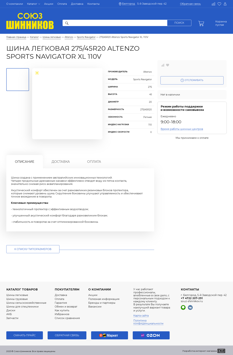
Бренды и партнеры (101, 302)
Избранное (62, 314)
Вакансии (95, 306)
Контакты (93, 3)
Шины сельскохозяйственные (26, 302)
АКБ (9, 314)
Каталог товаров (22, 289)
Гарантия (61, 302)
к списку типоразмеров (32, 249)
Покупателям (67, 289)
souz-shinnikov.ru (192, 301)
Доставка (77, 3)
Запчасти (12, 318)
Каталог (33, 3)
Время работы (182, 129)
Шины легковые (17, 295)
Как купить (62, 310)
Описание (24, 162)
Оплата (62, 3)
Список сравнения (67, 318)
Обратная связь (190, 3)
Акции (48, 3)
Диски (10, 310)
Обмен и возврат (66, 306)
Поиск (179, 22)
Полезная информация (103, 299)
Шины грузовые (17, 299)
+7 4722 (192, 298)
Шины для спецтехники (22, 306)
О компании (14, 3)
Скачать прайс (25, 335)
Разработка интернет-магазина (200, 351)
